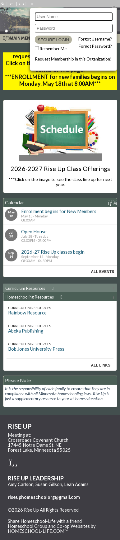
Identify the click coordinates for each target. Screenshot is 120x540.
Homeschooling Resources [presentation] (35, 296)
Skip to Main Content (33, 515)
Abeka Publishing (26, 330)
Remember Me (53, 48)
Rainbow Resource (27, 312)
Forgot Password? (95, 46)
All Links (100, 365)
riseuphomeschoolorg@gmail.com (44, 497)
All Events (102, 272)
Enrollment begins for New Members (58, 211)
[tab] (60, 288)
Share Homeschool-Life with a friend (45, 521)
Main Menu (18, 38)
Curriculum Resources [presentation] (30, 288)
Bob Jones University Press (36, 349)
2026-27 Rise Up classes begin (53, 252)
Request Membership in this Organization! (73, 58)
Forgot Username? (95, 38)
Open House (34, 231)
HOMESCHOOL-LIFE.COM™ (38, 531)
